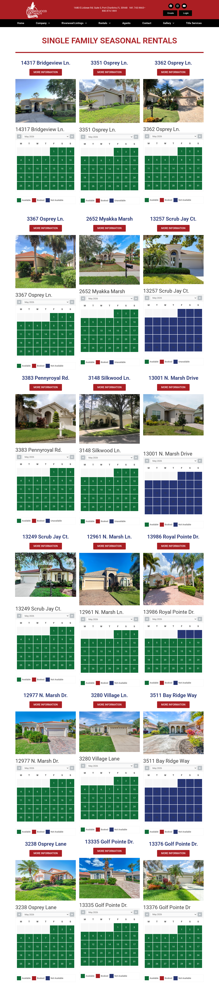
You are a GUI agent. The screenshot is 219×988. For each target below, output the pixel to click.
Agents (126, 23)
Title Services (194, 23)
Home (20, 23)
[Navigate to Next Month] (72, 136)
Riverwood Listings (74, 23)
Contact (146, 23)
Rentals (105, 23)
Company (43, 23)
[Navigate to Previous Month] (19, 136)
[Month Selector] (45, 136)
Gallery (168, 23)
